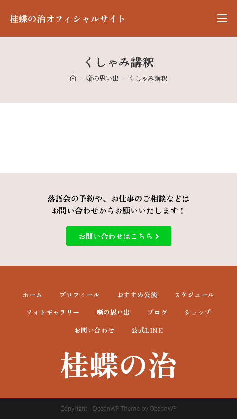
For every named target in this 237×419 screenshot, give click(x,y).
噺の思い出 (113, 312)
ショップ (197, 312)
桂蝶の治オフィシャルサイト (68, 18)
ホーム (32, 294)
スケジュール (194, 294)
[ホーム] (73, 78)
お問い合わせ (94, 330)
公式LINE (147, 330)
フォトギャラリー (53, 312)
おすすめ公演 (137, 294)
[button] (118, 236)
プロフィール (79, 294)
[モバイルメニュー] (222, 18)
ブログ (157, 312)
